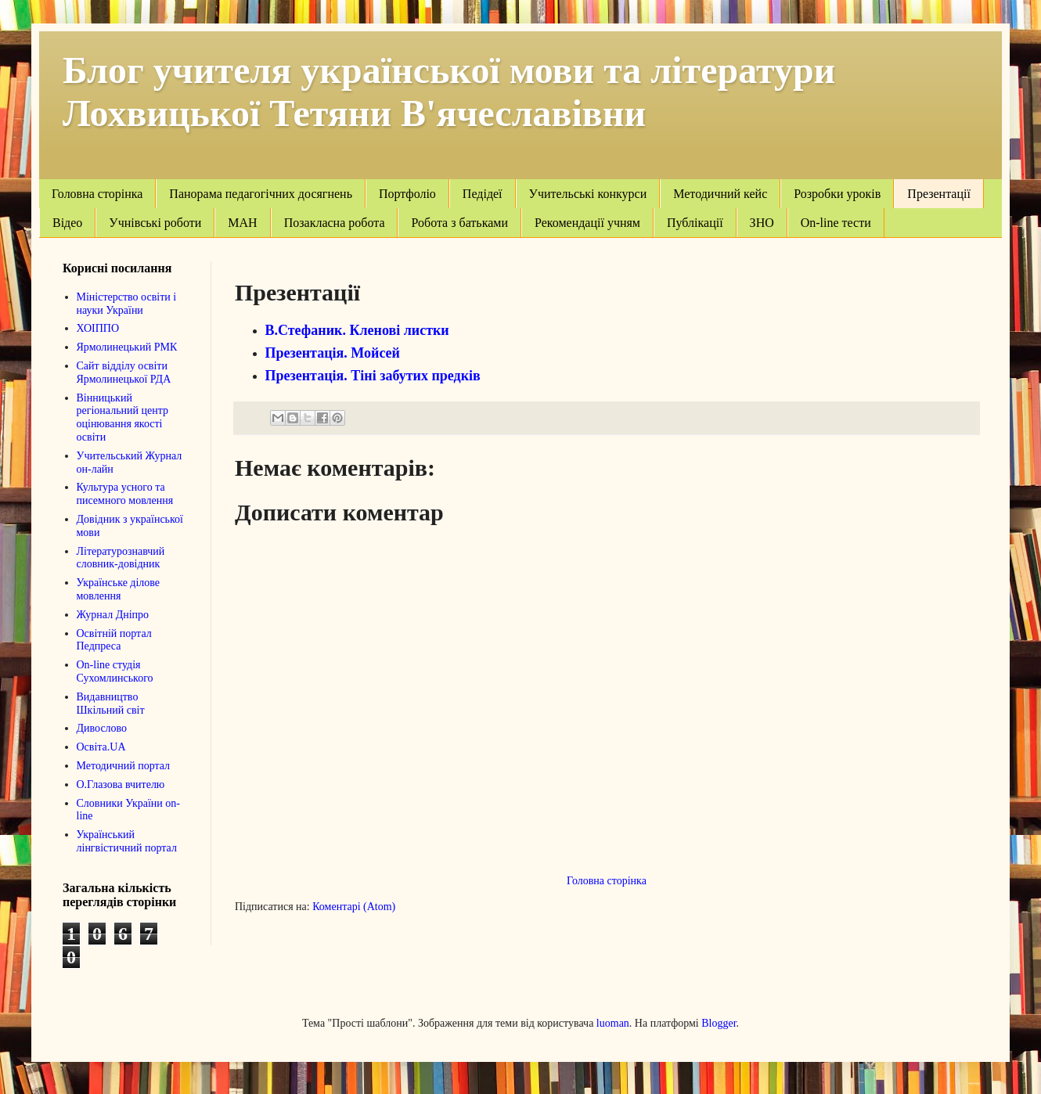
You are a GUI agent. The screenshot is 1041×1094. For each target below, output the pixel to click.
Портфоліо (407, 193)
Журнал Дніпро (113, 615)
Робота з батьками (459, 222)
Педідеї (482, 193)
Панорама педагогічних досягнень (260, 193)
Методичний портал (124, 766)
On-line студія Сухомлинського (115, 671)
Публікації (695, 222)
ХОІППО (98, 328)
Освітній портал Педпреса (114, 640)
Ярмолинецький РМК (127, 347)
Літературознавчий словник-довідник (121, 557)
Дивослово (102, 728)
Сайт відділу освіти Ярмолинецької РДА (124, 372)
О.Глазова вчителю (121, 784)
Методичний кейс (720, 193)
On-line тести (836, 222)
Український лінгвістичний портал (127, 841)
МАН (242, 222)
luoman (612, 1023)
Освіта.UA (101, 747)
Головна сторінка (97, 193)
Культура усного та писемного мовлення (125, 493)
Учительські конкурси (588, 193)
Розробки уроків (837, 193)
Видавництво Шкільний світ (111, 703)
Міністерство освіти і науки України (127, 303)
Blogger (718, 1023)
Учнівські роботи (155, 222)
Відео (67, 222)
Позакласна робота (334, 222)
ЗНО (762, 222)
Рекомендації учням (587, 222)
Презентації (939, 193)
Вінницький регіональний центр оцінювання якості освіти (123, 417)
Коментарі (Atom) (353, 906)
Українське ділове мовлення (118, 589)
